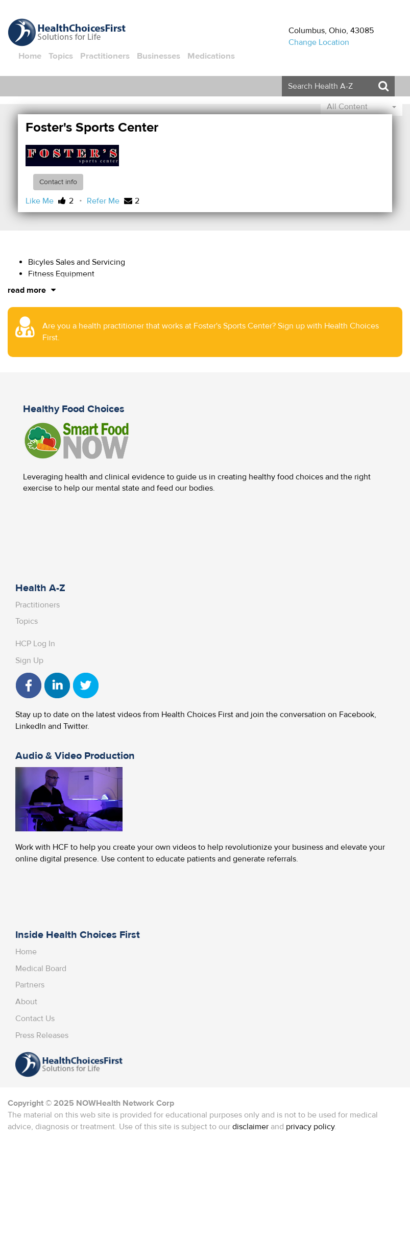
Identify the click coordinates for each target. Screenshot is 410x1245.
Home (29, 56)
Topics (61, 56)
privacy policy (310, 1127)
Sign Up (29, 660)
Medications (211, 56)
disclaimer (250, 1127)
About (26, 1002)
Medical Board (40, 968)
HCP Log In (35, 644)
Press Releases (41, 1035)
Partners (29, 985)
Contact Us (35, 1018)
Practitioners (105, 56)
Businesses (158, 56)
